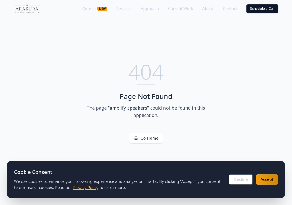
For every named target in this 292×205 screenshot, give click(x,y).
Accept (267, 179)
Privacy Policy (85, 187)
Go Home (146, 138)
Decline (241, 179)
